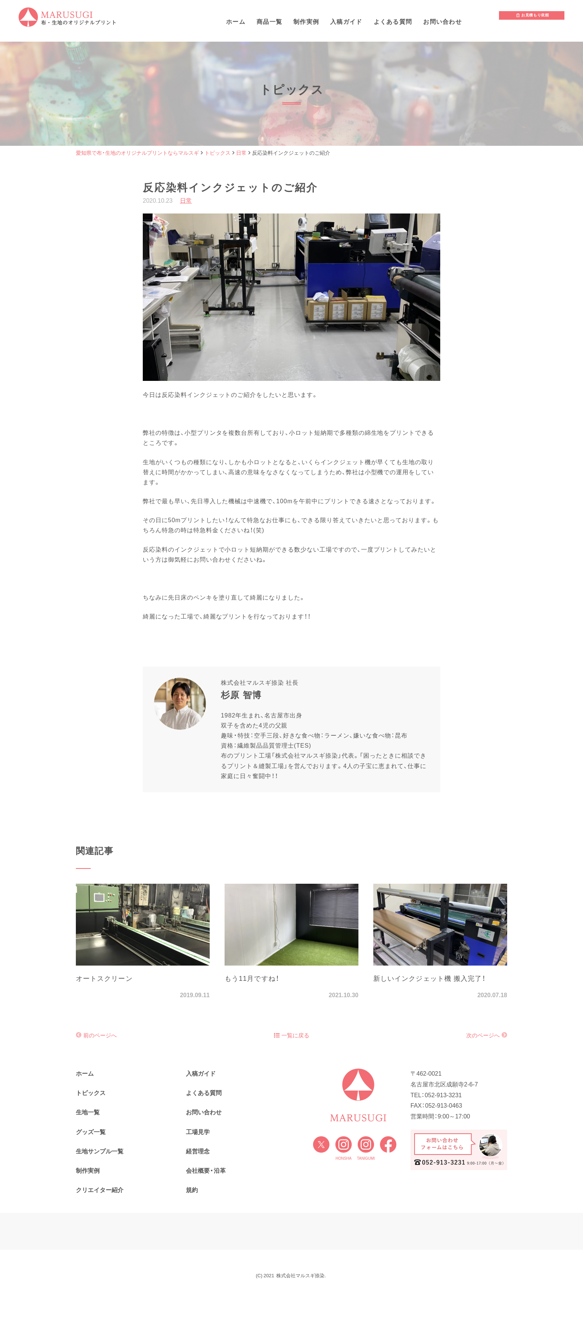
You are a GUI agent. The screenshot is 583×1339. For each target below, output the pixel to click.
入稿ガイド (346, 22)
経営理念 (198, 1151)
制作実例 (306, 22)
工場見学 (198, 1132)
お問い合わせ (442, 22)
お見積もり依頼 (532, 19)
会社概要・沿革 (206, 1171)
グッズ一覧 (91, 1132)
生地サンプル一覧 (99, 1151)
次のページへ (483, 1035)
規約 (192, 1190)
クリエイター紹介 (99, 1190)
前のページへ (100, 1035)
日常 (186, 201)
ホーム (235, 22)
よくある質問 (393, 22)
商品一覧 (269, 22)
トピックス (91, 1093)
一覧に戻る (291, 1035)
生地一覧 (88, 1112)
